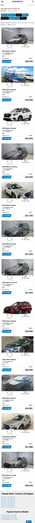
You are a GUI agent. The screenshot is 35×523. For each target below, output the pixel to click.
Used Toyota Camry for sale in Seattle (8, 516)
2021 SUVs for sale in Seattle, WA (8, 504)
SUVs (4, 15)
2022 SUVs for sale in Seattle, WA (8, 502)
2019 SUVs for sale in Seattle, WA (8, 507)
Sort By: (23, 18)
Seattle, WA (14, 18)
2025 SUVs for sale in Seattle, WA (8, 497)
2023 (25, 15)
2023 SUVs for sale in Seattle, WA (8, 501)
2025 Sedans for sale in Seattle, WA (8, 498)
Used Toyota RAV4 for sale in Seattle (8, 515)
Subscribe (32, 4)
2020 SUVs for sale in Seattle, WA (8, 505)
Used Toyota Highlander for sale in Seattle (9, 519)
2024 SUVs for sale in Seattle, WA (8, 499)
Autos (2, 5)
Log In (28, 4)
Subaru (11, 15)
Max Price (5, 18)
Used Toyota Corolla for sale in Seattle (9, 518)
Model (19, 15)
